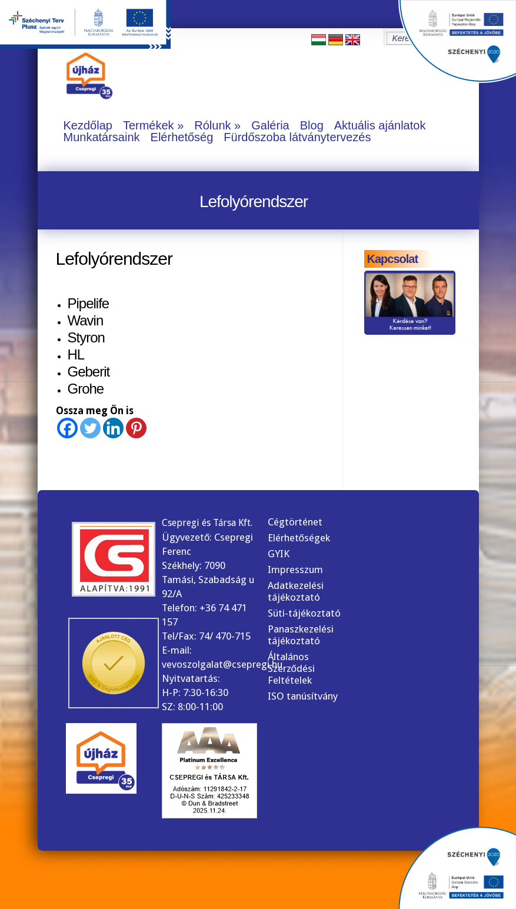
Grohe (86, 389)
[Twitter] (90, 428)
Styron (86, 337)
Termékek (148, 125)
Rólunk (212, 125)
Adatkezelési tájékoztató (296, 591)
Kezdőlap (88, 125)
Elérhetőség (182, 137)
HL (76, 354)
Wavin (86, 320)
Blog (312, 125)
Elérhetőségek (299, 538)
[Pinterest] (136, 428)
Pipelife (88, 303)
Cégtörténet (295, 522)
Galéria (270, 125)
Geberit (89, 371)
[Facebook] (67, 428)
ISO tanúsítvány (303, 696)
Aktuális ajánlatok (380, 125)
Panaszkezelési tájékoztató (301, 635)
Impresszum (295, 569)
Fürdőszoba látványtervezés (297, 137)
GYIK (278, 554)
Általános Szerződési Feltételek (291, 668)
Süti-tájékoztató (304, 613)
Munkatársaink (102, 137)
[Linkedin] (113, 428)
